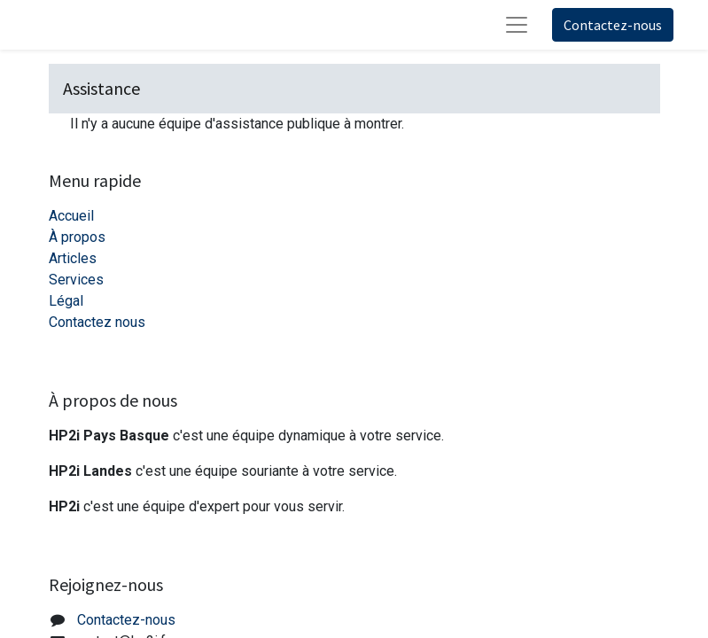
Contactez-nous (613, 25)
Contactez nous (97, 322)
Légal (66, 300)
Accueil (71, 215)
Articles (73, 258)
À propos (77, 237)
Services (76, 279)
